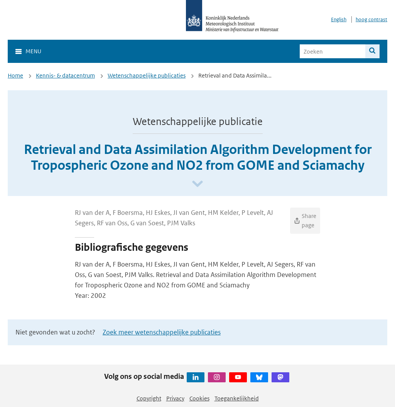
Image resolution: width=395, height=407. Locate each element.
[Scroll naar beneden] (197, 184)
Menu (33, 51)
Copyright (149, 398)
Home (15, 75)
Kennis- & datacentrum (65, 75)
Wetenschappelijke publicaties (147, 75)
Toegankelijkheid (236, 398)
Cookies (199, 398)
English (338, 19)
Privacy (175, 398)
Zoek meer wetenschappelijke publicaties (162, 332)
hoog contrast (371, 19)
